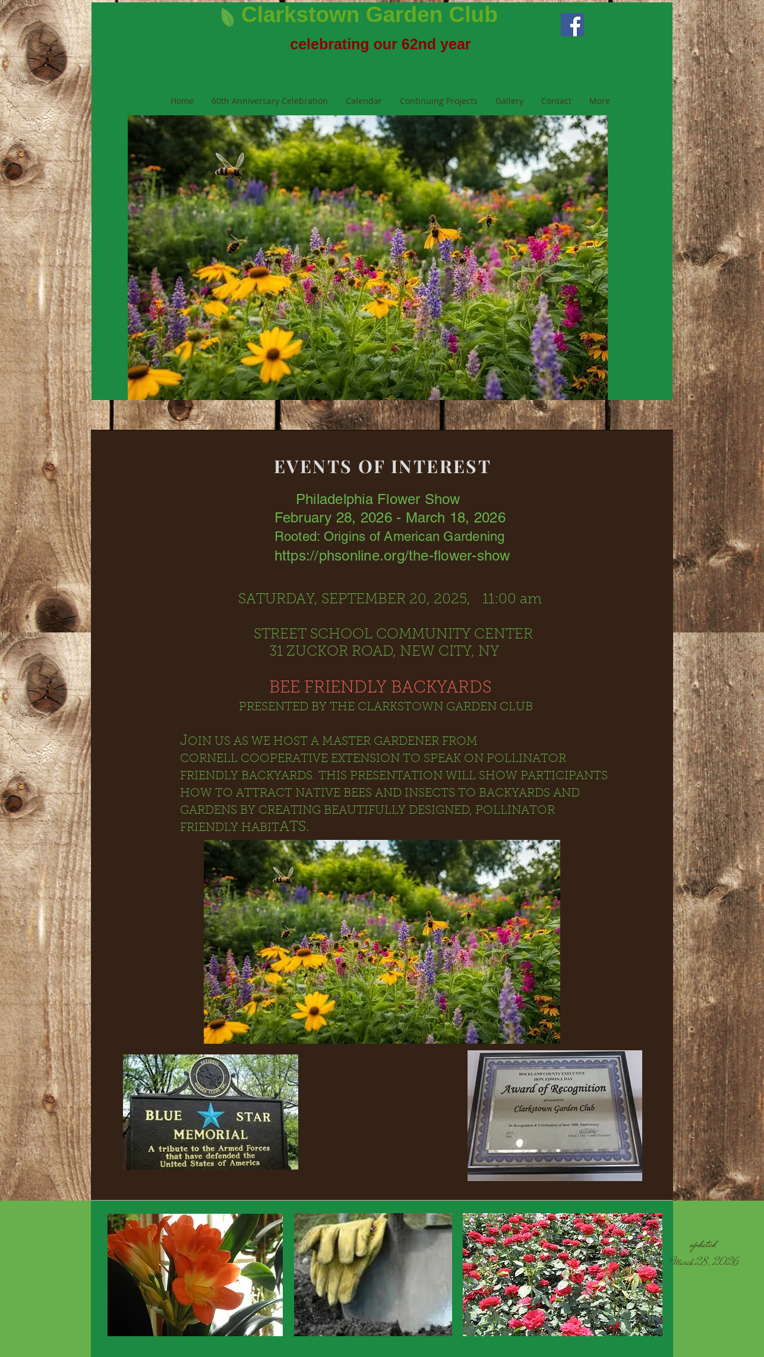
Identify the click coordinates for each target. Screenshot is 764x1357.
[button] (368, 257)
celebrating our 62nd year (380, 44)
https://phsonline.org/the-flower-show (392, 555)
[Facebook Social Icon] (572, 24)
